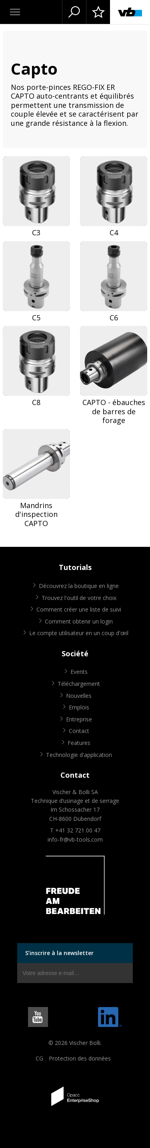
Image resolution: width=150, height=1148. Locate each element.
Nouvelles (79, 695)
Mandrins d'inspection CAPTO (36, 514)
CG (39, 1058)
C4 (114, 232)
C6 (114, 317)
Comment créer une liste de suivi (78, 609)
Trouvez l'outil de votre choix (79, 598)
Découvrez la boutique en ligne (79, 586)
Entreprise (79, 719)
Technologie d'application (79, 755)
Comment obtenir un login (79, 621)
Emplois (79, 707)
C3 (36, 232)
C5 (36, 317)
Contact (79, 731)
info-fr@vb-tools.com (75, 839)
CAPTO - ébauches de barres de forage (113, 411)
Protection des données (80, 1058)
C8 (36, 402)
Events (79, 671)
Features (79, 743)
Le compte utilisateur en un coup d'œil (78, 633)
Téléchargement (79, 683)
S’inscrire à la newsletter (59, 953)
